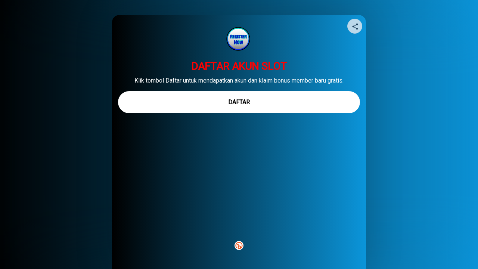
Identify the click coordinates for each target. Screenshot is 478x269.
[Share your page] (354, 26)
